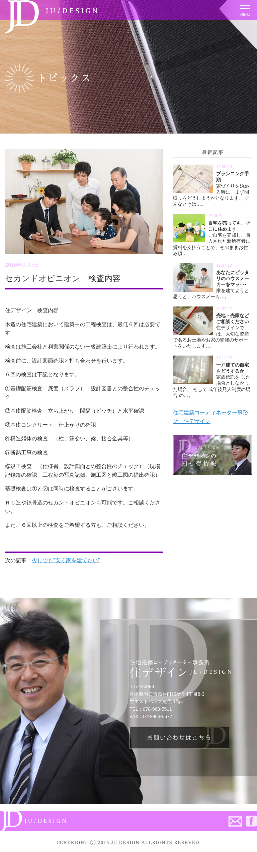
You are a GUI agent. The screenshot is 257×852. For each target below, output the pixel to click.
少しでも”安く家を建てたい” (66, 560)
